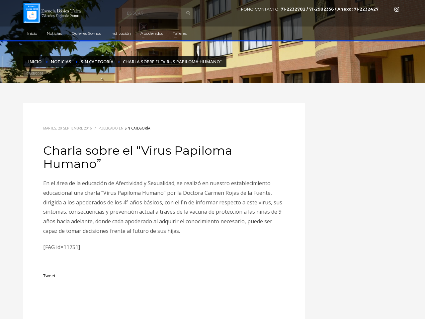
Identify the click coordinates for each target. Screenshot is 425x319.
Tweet (49, 276)
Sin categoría (137, 128)
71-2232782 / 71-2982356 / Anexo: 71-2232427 (330, 9)
